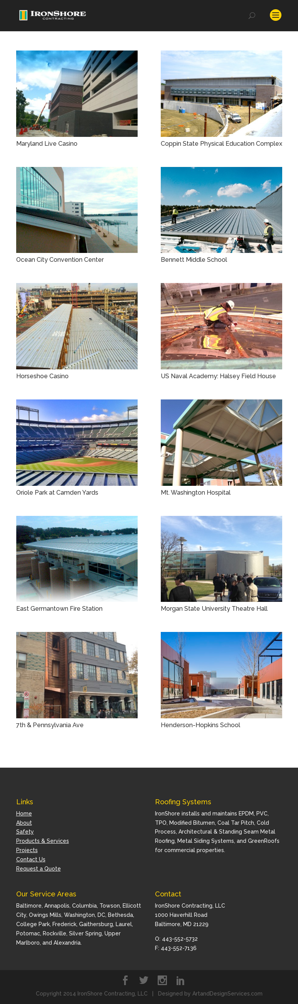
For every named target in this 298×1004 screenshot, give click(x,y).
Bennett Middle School (194, 259)
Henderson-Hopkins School (200, 724)
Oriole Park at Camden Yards (57, 492)
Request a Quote (38, 868)
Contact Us (30, 859)
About (24, 822)
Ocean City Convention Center (60, 259)
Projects (27, 850)
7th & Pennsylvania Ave (50, 724)
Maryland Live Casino (46, 143)
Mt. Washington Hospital (196, 492)
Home (24, 813)
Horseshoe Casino (42, 375)
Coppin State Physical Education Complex (221, 143)
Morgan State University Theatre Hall (214, 608)
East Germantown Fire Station (59, 608)
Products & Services (42, 840)
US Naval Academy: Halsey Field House (218, 375)
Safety (25, 831)
